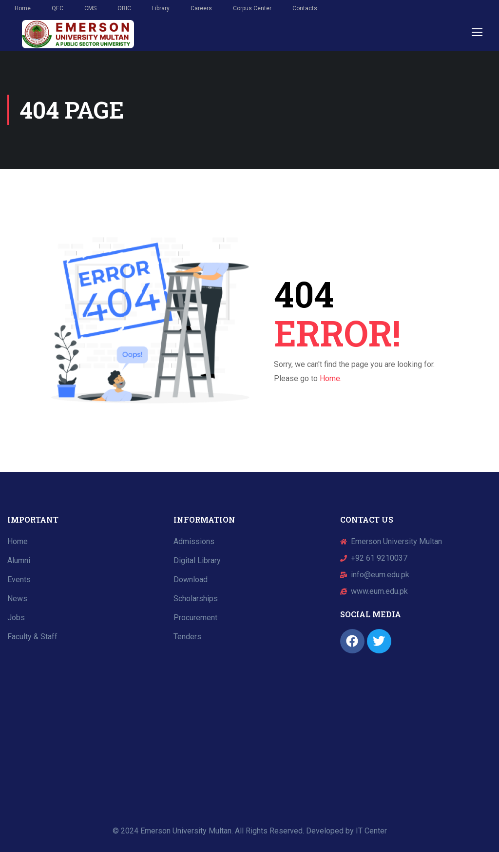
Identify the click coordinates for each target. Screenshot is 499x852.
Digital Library (197, 560)
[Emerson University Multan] (83, 726)
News (17, 598)
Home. (331, 378)
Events (19, 579)
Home (23, 8)
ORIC (124, 8)
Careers (201, 8)
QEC (57, 8)
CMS (90, 8)
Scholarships (195, 598)
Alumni (18, 560)
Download (190, 579)
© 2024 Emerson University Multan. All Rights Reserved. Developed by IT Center (250, 830)
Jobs (16, 617)
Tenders (187, 636)
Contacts (304, 8)
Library (161, 8)
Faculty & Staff (32, 636)
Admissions (193, 541)
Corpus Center (252, 8)
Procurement (195, 617)
